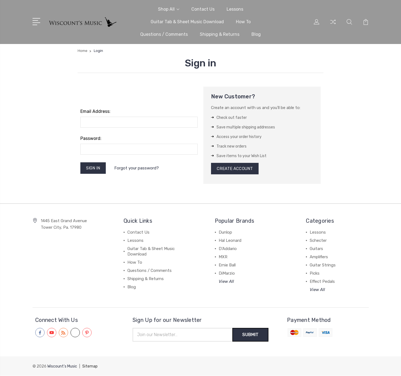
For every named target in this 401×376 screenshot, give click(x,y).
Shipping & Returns (219, 34)
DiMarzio (227, 273)
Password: (90, 138)
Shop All (168, 9)
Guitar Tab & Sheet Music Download (187, 21)
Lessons (235, 9)
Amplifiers (319, 257)
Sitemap (90, 366)
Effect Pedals (322, 282)
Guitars (316, 249)
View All (226, 282)
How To (243, 21)
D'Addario (228, 249)
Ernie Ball (227, 265)
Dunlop (225, 232)
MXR (223, 257)
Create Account (235, 168)
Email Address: (95, 111)
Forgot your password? (137, 168)
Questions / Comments (164, 34)
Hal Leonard (230, 241)
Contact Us (203, 9)
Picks (315, 273)
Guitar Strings (323, 265)
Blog (256, 34)
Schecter (318, 241)
